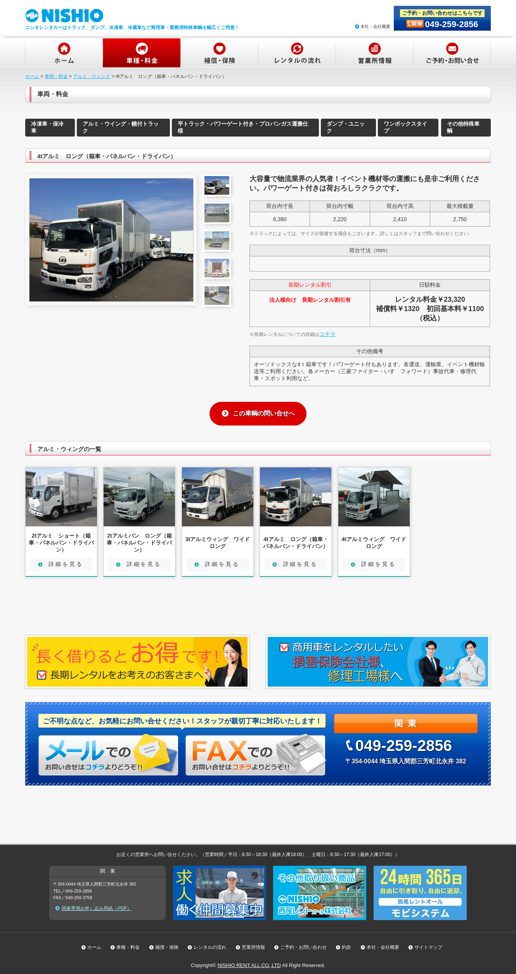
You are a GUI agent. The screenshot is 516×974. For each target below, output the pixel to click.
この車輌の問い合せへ (264, 413)
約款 (346, 947)
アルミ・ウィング (91, 76)
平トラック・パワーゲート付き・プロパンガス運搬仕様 (243, 127)
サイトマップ (428, 947)
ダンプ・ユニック (346, 127)
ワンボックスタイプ (405, 127)
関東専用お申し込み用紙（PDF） (97, 908)
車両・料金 (56, 76)
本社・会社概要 (375, 26)
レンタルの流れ (210, 947)
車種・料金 (128, 947)
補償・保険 (166, 947)
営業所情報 (253, 947)
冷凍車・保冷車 (47, 127)
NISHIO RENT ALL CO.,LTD (249, 965)
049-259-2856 (451, 24)
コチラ (327, 334)
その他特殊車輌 (463, 127)
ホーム (32, 76)
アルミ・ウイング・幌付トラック (121, 127)
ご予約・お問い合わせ (303, 947)
